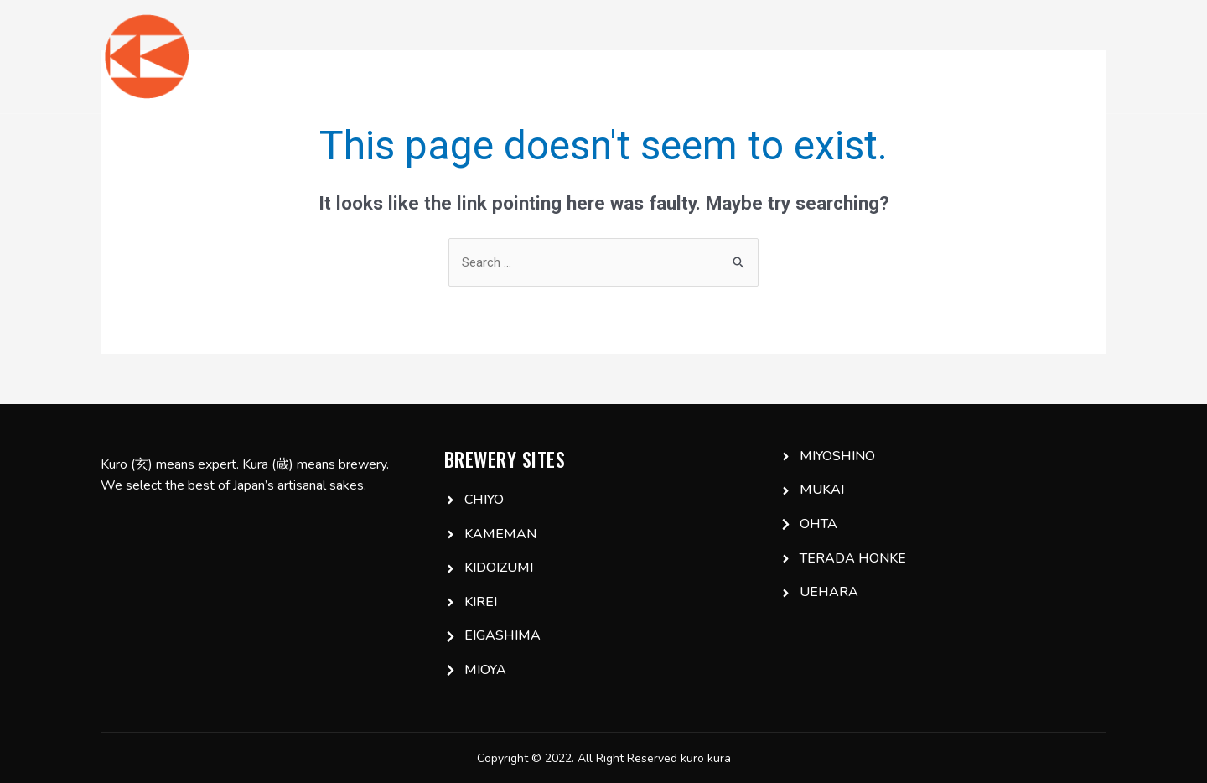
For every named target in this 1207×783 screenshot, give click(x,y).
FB (1018, 56)
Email (1076, 56)
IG (973, 56)
